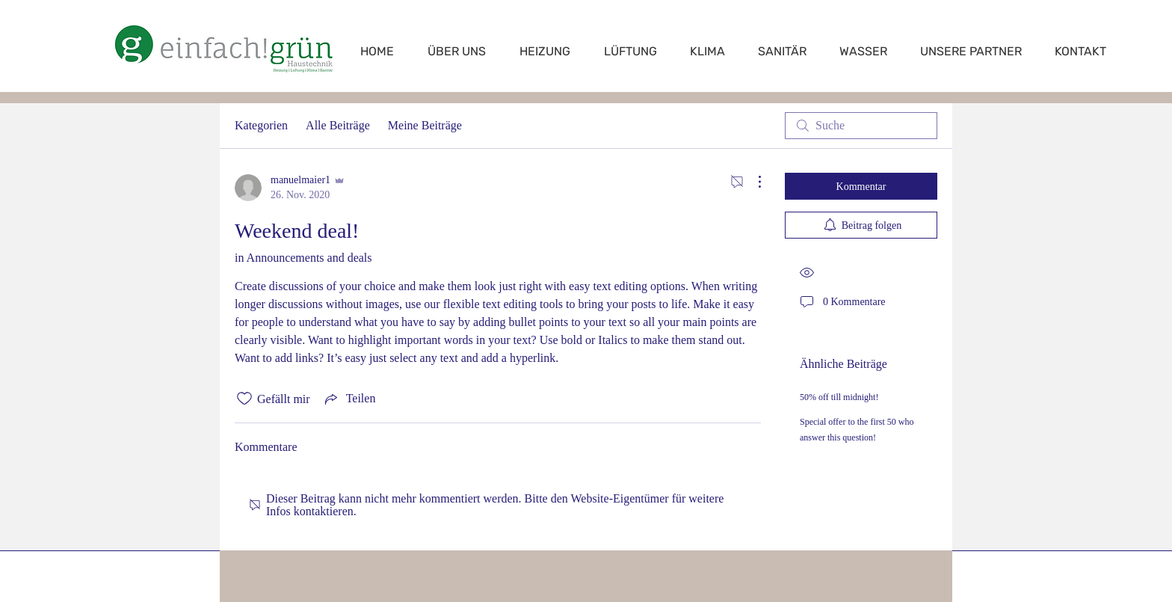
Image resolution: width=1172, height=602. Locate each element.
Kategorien (261, 125)
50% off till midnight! (839, 397)
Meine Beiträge (425, 125)
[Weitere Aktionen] (752, 182)
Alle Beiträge (338, 125)
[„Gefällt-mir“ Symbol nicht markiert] (244, 399)
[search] (861, 125)
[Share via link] (349, 399)
